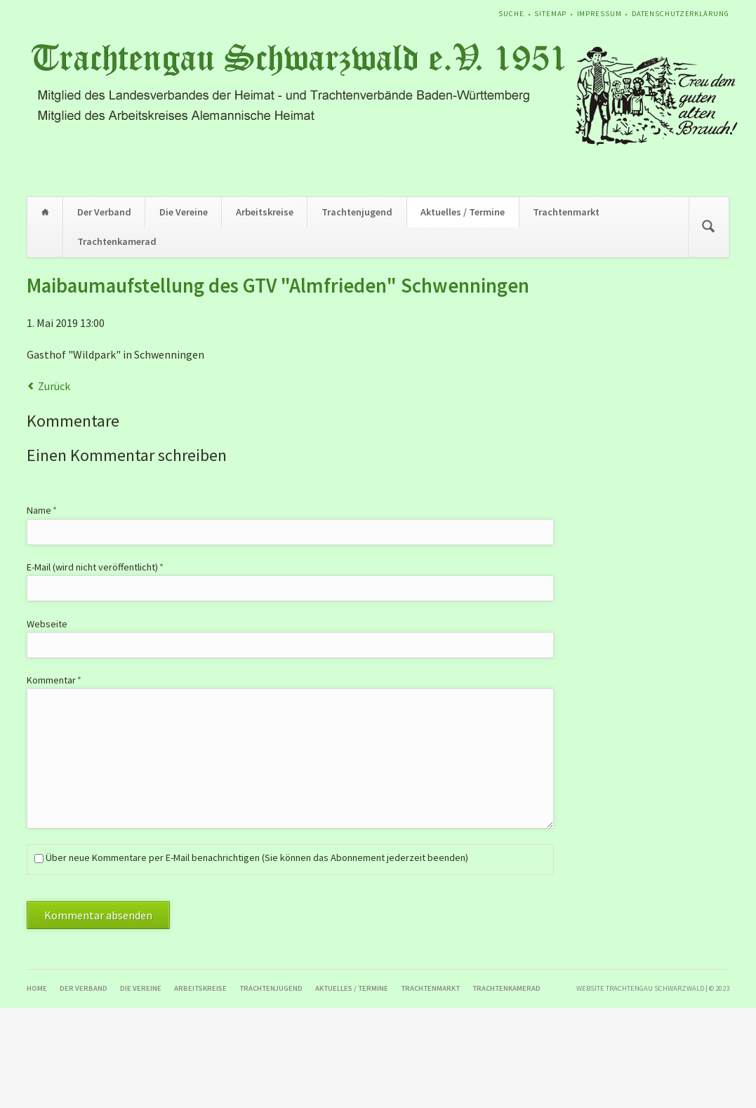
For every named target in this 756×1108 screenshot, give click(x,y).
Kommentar (54, 679)
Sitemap (550, 13)
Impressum (599, 13)
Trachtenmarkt (566, 212)
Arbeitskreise (264, 212)
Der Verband (104, 212)
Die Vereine (183, 212)
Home (44, 212)
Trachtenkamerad (117, 241)
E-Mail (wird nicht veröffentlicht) (95, 566)
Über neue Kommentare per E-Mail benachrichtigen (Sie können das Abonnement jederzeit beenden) (257, 857)
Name (48, 509)
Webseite (47, 624)
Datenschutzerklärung (680, 13)
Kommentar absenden (98, 915)
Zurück (54, 386)
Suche (511, 13)
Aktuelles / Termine (462, 212)
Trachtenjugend (356, 212)
